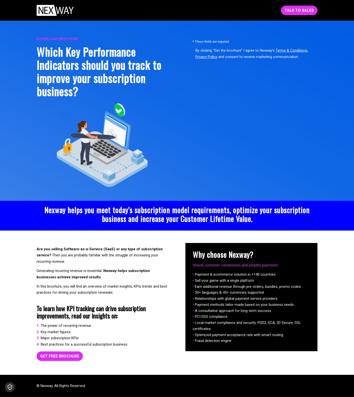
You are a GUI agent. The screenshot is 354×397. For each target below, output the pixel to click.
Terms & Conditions (291, 50)
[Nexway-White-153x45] (55, 10)
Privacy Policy (206, 57)
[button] (10, 387)
